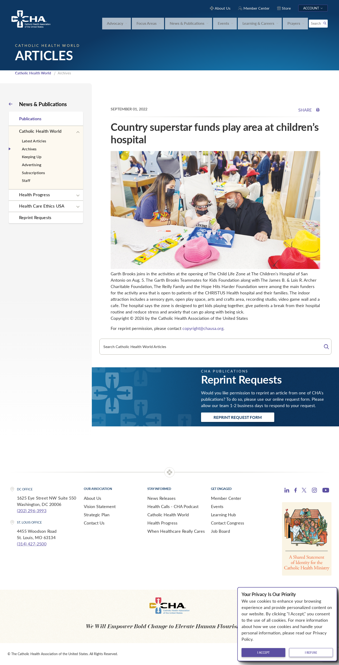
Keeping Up (31, 156)
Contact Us (94, 523)
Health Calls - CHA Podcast (172, 506)
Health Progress (34, 194)
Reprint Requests (35, 217)
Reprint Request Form (238, 417)
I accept (263, 652)
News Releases (161, 498)
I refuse (311, 652)
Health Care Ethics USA (41, 206)
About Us (92, 498)
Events (217, 506)
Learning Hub (223, 514)
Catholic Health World (33, 73)
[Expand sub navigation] (78, 132)
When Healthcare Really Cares (176, 531)
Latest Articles (34, 140)
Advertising (31, 164)
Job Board (220, 531)
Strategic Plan (96, 514)
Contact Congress (227, 523)
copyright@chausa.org (202, 328)
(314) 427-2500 (31, 544)
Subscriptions (33, 172)
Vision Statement (100, 506)
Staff (26, 180)
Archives (29, 148)
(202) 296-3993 (31, 510)
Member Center (226, 498)
